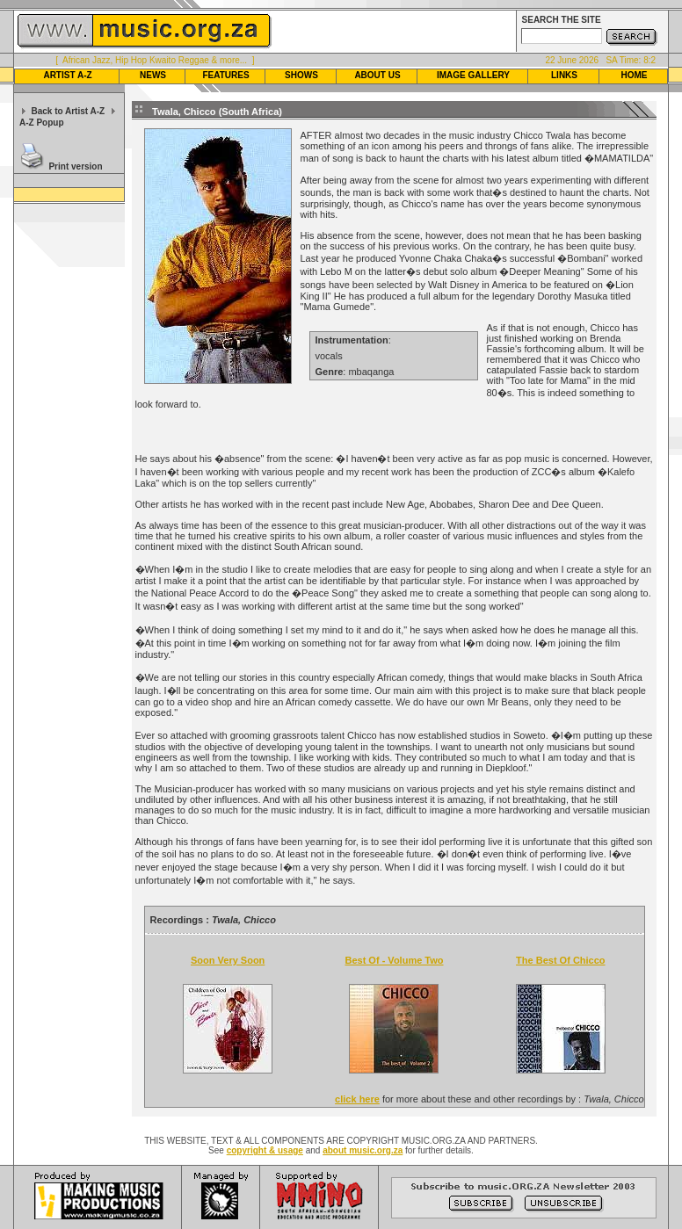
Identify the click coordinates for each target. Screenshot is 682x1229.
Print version (75, 166)
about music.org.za (363, 1150)
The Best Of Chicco (560, 960)
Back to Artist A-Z (68, 111)
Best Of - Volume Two (394, 960)
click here (357, 1099)
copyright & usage (265, 1150)
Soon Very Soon (228, 960)
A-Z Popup (41, 122)
